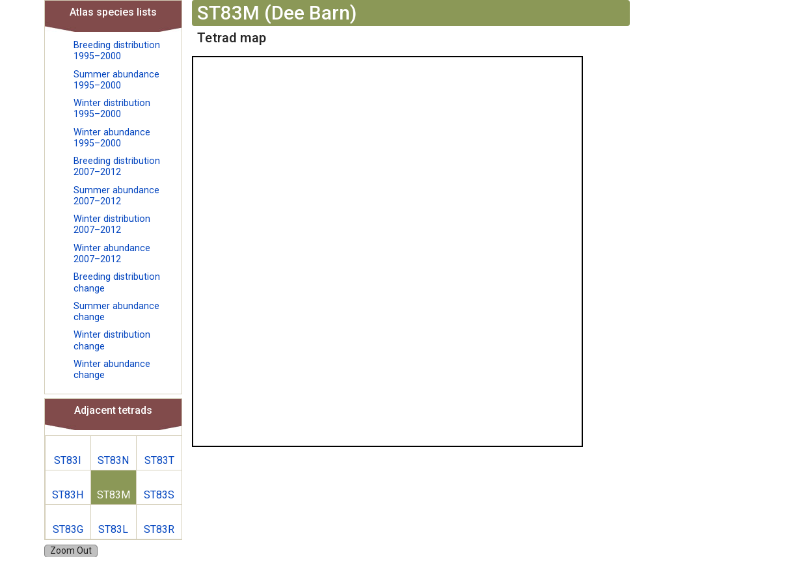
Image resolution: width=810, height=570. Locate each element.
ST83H (67, 495)
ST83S (159, 495)
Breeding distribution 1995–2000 (117, 51)
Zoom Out (71, 550)
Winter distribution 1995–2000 (112, 109)
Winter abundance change (112, 370)
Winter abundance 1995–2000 (112, 138)
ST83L (113, 529)
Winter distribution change (112, 340)
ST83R (159, 529)
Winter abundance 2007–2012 (112, 254)
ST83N (113, 460)
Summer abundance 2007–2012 (116, 196)
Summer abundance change (116, 312)
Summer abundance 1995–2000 (116, 80)
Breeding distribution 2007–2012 (117, 167)
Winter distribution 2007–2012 (112, 224)
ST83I (67, 460)
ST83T (159, 460)
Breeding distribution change (117, 282)
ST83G (68, 529)
